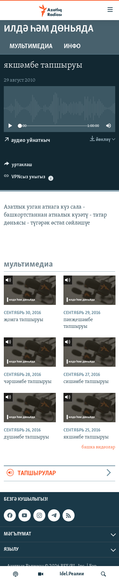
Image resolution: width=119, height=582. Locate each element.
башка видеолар (98, 447)
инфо (72, 46)
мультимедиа (31, 46)
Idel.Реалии (72, 574)
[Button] (18, 166)
